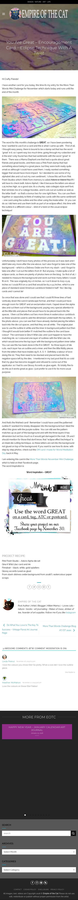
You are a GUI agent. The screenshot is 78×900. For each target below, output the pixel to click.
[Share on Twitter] (34, 587)
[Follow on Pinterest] (41, 883)
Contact (18, 889)
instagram (70, 612)
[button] (3, 14)
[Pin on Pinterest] (44, 587)
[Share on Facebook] (29, 587)
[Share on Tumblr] (48, 587)
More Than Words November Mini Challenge (51, 459)
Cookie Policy (29, 889)
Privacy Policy (57, 889)
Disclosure (43, 889)
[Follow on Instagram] (37, 883)
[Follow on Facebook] (32, 883)
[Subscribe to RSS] (45, 883)
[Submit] (73, 833)
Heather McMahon (11, 682)
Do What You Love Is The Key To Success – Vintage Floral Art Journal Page (20, 629)
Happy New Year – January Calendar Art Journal (37, 728)
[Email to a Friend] (39, 587)
